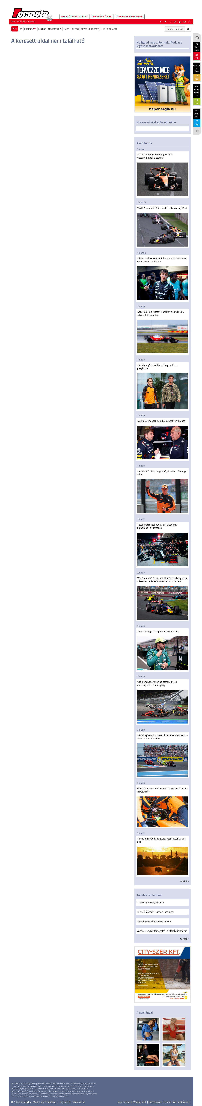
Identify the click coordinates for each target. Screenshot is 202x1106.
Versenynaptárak (129, 16)
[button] (189, 21)
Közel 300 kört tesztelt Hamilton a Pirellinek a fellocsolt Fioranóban (162, 332)
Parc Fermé (144, 143)
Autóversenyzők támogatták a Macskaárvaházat (162, 930)
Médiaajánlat (139, 1101)
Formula (30, 29)
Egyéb (84, 29)
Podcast (94, 29)
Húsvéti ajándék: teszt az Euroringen (155, 911)
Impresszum (124, 1101)
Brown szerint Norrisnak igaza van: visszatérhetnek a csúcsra (162, 174)
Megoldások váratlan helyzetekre (154, 921)
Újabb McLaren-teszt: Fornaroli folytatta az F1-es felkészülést (162, 807)
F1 (21, 29)
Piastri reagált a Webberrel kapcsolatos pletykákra (162, 386)
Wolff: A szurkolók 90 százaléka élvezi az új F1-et (162, 227)
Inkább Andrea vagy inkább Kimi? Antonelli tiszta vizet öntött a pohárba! (162, 278)
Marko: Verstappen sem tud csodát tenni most (162, 439)
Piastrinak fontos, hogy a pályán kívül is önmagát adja (162, 491)
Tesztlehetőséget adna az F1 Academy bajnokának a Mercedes (162, 544)
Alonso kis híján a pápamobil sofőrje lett (162, 650)
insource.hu (79, 1101)
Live (103, 29)
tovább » (184, 881)
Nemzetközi (55, 29)
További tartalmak (149, 895)
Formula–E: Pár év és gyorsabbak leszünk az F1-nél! (162, 856)
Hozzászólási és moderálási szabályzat (168, 1101)
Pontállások (102, 16)
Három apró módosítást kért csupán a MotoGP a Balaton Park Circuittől (162, 755)
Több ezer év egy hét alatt (150, 902)
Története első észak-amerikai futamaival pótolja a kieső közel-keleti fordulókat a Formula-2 (162, 598)
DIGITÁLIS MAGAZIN (74, 16)
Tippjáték (112, 29)
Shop (14, 29)
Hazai (67, 29)
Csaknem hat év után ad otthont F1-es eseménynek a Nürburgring (162, 702)
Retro (75, 29)
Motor (42, 29)
